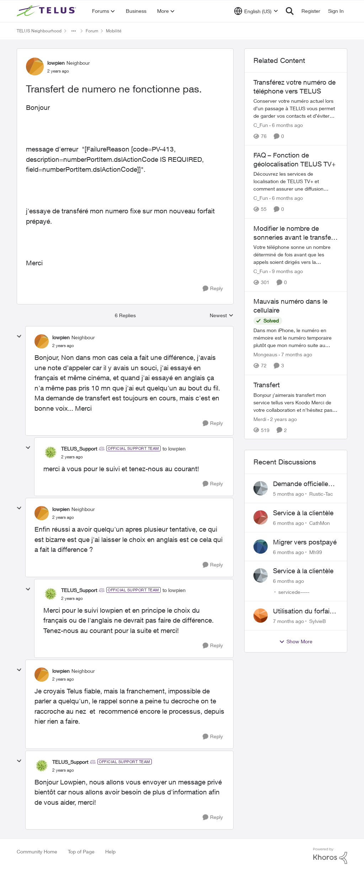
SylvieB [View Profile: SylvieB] (317, 621)
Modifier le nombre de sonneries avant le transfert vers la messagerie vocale (294, 232)
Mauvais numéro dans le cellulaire (290, 305)
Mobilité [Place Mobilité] (113, 30)
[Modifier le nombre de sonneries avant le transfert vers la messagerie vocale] (295, 254)
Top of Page (81, 851)
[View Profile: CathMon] (260, 517)
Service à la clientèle (303, 513)
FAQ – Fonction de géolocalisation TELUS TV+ (294, 159)
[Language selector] (256, 11)
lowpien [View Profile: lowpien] (56, 63)
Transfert (266, 385)
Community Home (37, 851)
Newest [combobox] (222, 315)
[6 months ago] (286, 125)
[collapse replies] (19, 336)
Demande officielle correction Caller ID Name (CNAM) (301, 484)
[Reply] (212, 288)
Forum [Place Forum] (92, 30)
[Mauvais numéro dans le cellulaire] (295, 338)
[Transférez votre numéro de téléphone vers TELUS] (295, 108)
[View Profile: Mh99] (260, 546)
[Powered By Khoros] (330, 856)
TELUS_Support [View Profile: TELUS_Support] (79, 449)
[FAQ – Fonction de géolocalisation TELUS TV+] (295, 181)
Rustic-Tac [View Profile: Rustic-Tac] (321, 494)
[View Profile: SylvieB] (260, 615)
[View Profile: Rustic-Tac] (260, 488)
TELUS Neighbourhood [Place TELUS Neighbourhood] (39, 30)
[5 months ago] (288, 493)
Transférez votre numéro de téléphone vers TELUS (294, 86)
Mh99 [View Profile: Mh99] (315, 552)
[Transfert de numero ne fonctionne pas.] (63, 345)
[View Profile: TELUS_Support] (50, 452)
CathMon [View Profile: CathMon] (319, 523)
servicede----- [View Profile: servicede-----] (293, 592)
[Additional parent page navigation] (73, 31)
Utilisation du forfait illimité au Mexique (302, 611)
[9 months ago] (286, 271)
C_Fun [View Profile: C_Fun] (260, 125)
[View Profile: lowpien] (35, 66)
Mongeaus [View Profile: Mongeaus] (265, 355)
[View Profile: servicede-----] (260, 575)
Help (110, 851)
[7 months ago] (295, 354)
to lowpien (174, 449)
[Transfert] (295, 402)
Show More (295, 641)
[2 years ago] (282, 418)
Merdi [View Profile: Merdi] (259, 419)
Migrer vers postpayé (305, 542)
